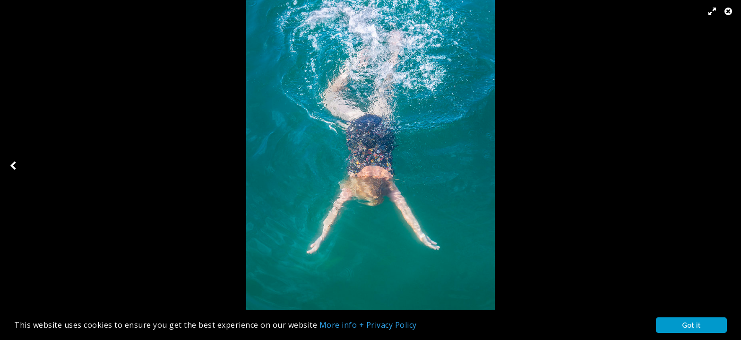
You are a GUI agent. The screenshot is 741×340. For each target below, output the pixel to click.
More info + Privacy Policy (368, 325)
